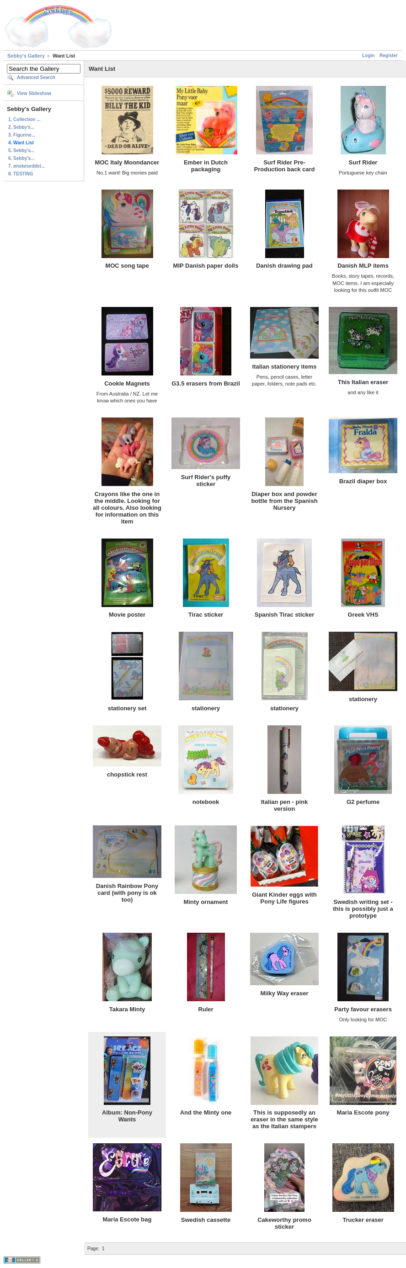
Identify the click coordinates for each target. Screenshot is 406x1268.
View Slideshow (34, 93)
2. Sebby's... (21, 127)
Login (368, 55)
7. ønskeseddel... (26, 166)
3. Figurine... (21, 134)
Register (388, 55)
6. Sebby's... (21, 158)
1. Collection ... (24, 119)
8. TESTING (20, 173)
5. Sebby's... (21, 150)
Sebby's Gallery (26, 55)
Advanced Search (36, 77)
